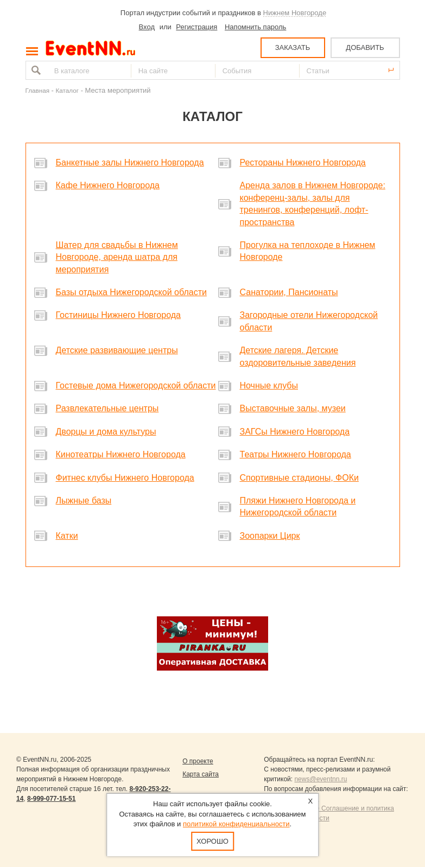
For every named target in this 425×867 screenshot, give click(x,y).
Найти (35, 70)
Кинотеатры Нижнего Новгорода (121, 454)
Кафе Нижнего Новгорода (108, 185)
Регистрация (196, 27)
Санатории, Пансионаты (289, 292)
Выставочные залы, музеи (293, 408)
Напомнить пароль (255, 27)
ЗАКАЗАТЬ (292, 47)
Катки (67, 535)
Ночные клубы (269, 385)
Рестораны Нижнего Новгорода (303, 162)
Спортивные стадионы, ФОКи (299, 477)
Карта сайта (200, 774)
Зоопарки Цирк (270, 535)
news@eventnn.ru (320, 779)
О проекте (197, 761)
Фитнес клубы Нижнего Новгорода (125, 477)
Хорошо (212, 841)
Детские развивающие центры (117, 350)
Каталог (67, 90)
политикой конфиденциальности (236, 824)
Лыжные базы (84, 500)
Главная (37, 90)
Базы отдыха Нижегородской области (131, 292)
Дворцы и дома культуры (106, 431)
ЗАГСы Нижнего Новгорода (295, 431)
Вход (147, 27)
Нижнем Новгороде (295, 13)
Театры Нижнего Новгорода (295, 454)
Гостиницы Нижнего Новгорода (118, 315)
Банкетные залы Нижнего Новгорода (130, 162)
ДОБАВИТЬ (365, 47)
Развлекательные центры (107, 408)
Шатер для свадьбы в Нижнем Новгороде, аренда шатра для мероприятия (117, 257)
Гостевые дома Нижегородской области (136, 385)
